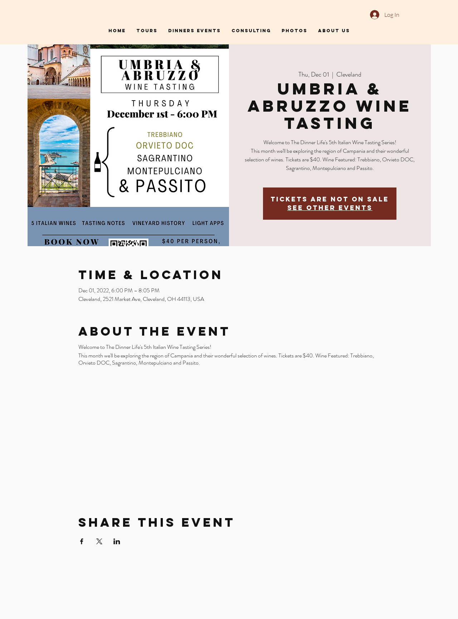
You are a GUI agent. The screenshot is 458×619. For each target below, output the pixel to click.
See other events (329, 208)
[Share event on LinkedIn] (116, 541)
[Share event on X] (99, 541)
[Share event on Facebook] (81, 541)
